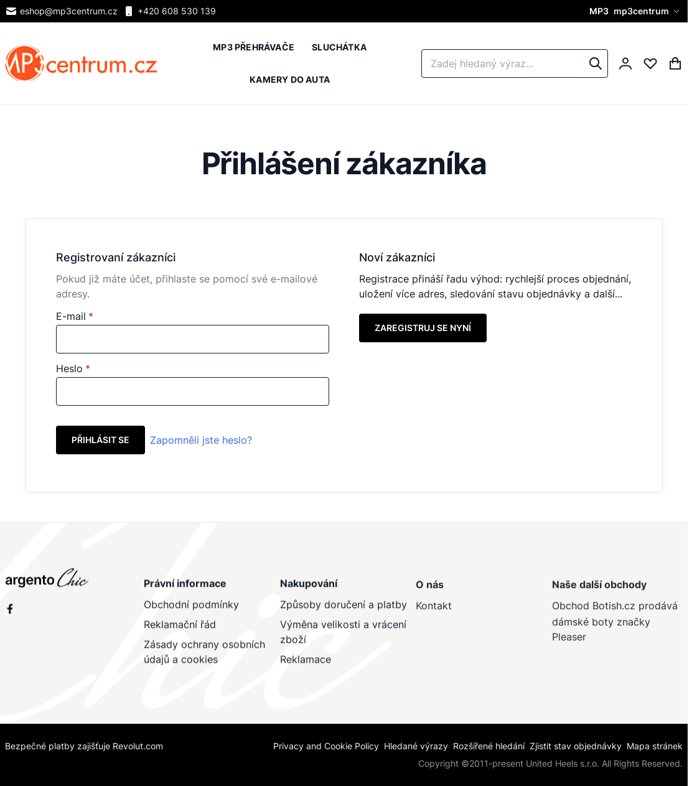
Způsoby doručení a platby (342, 609)
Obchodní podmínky (191, 609)
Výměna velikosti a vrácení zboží (342, 636)
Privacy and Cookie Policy (326, 746)
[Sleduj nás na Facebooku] (10, 612)
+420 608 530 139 (169, 11)
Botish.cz (613, 612)
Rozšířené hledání (489, 746)
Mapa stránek (655, 746)
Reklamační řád (180, 629)
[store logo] (81, 63)
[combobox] (514, 63)
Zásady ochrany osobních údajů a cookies (204, 656)
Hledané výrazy (416, 746)
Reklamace (304, 664)
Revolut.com (138, 746)
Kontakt (434, 612)
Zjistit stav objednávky (576, 746)
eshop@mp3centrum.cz (61, 11)
